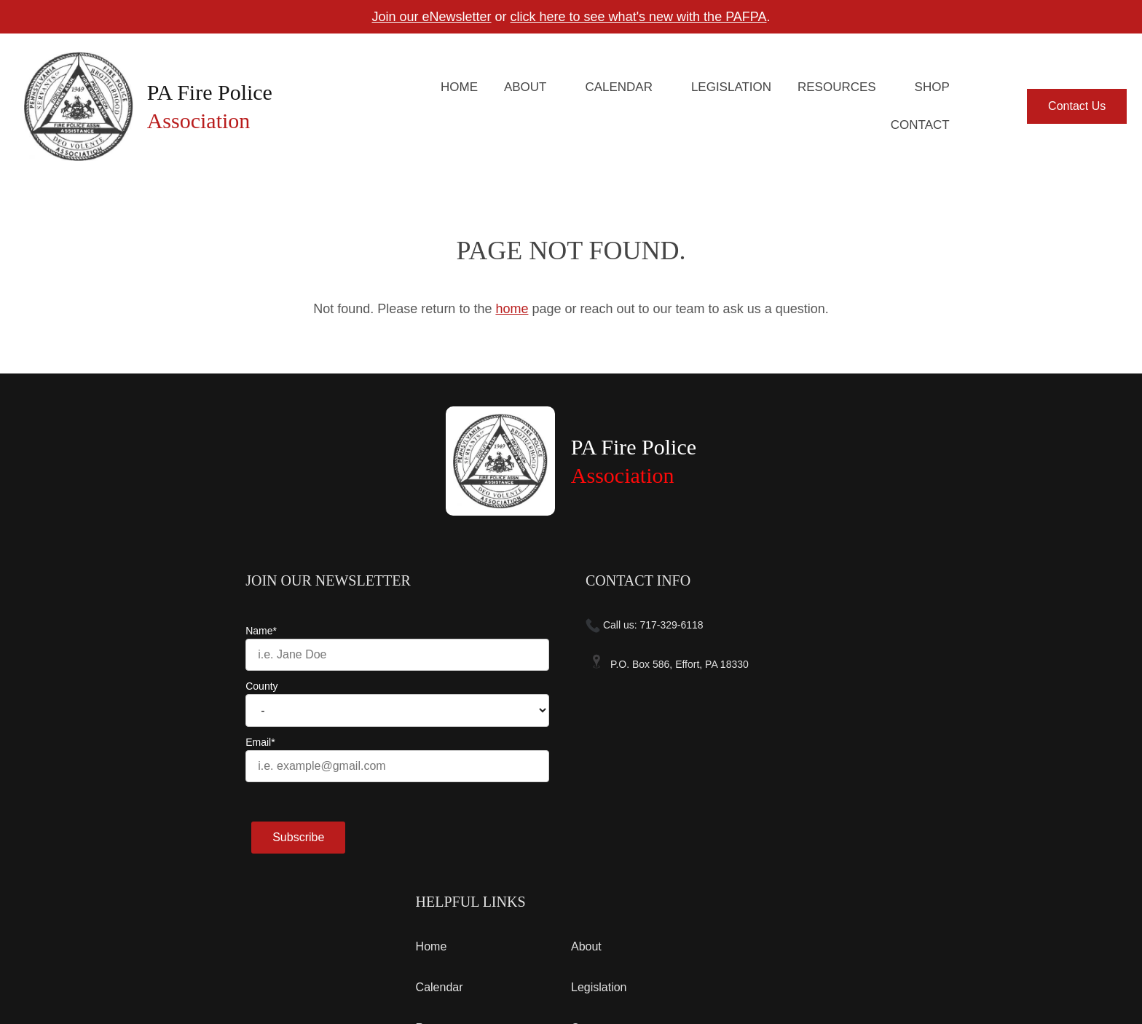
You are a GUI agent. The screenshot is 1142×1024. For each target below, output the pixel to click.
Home (459, 87)
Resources (837, 87)
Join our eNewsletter (431, 16)
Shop (932, 87)
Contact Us (1077, 106)
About (525, 87)
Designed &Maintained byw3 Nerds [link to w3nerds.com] (1029, 952)
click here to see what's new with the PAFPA (639, 16)
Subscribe (128, 837)
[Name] (227, 655)
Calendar (619, 87)
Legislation (731, 87)
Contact (920, 125)
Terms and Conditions (110, 966)
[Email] (227, 766)
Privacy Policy (200, 966)
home (511, 309)
